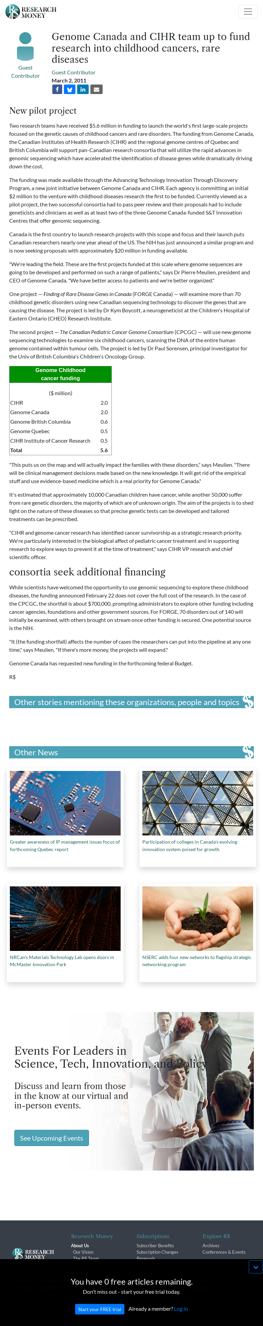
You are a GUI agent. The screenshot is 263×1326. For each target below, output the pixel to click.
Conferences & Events (224, 1252)
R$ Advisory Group (91, 1265)
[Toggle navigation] (248, 11)
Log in (181, 1315)
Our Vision (83, 1252)
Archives (211, 1245)
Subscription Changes (157, 1252)
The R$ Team (86, 1258)
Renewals (146, 1258)
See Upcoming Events (51, 1138)
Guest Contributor (73, 72)
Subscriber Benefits (155, 1245)
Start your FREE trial (99, 1316)
